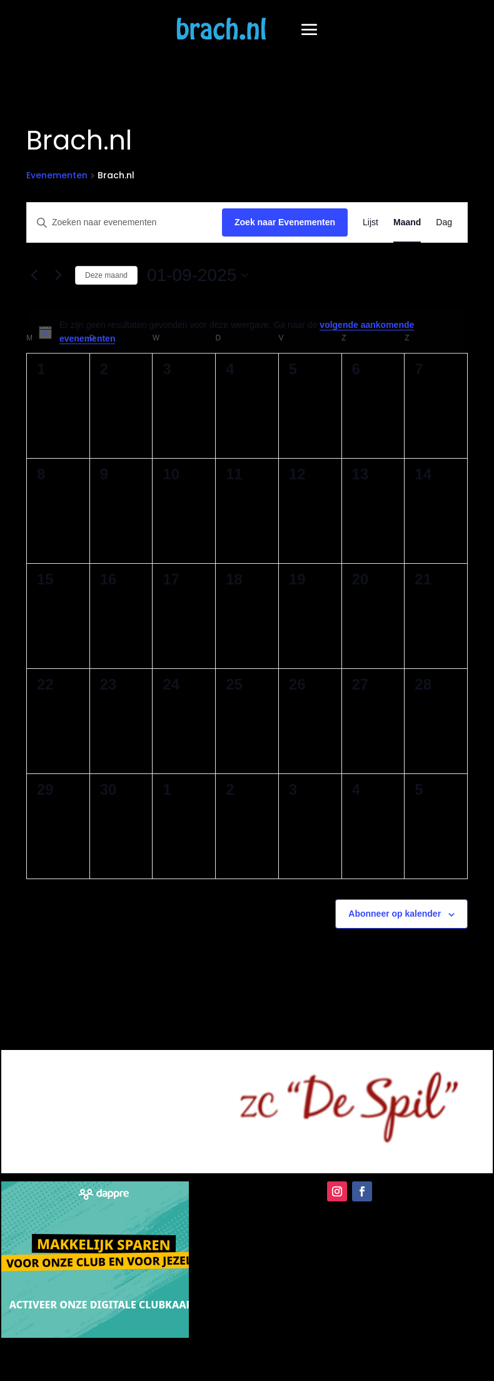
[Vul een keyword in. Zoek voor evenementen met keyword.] (124, 222)
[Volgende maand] (58, 275)
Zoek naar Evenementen (284, 222)
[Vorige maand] (33, 275)
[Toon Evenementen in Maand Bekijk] (407, 222)
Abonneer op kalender (394, 914)
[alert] (247, 332)
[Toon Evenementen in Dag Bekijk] (444, 222)
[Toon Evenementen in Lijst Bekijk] (370, 222)
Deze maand (106, 275)
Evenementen (57, 175)
